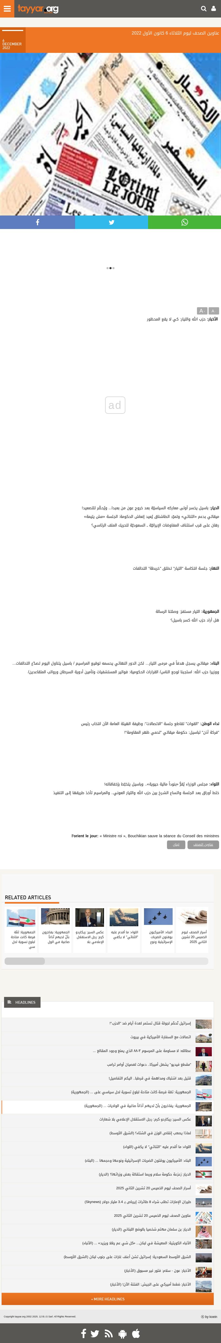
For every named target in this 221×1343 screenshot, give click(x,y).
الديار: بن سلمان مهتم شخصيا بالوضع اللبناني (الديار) (151, 1229)
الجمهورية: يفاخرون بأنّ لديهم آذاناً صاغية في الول (55, 937)
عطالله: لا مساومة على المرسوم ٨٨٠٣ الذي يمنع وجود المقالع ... (142, 1050)
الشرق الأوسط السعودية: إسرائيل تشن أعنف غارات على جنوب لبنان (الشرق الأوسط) (127, 1256)
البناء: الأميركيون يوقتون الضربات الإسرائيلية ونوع (160, 937)
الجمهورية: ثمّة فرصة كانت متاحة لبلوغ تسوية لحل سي (23, 939)
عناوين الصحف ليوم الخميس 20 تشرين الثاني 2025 (152, 1215)
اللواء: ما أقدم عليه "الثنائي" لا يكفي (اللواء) (157, 1146)
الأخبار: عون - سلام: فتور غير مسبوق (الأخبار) (157, 1270)
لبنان (176, 845)
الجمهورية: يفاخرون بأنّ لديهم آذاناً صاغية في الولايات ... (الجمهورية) (137, 1105)
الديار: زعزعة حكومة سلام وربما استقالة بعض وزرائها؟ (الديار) (145, 1174)
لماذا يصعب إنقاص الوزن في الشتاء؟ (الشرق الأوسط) (150, 1133)
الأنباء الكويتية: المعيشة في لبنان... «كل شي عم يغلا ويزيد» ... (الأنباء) (136, 1243)
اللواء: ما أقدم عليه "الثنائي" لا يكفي (124, 934)
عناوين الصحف (203, 845)
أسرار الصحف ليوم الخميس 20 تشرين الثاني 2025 (194, 937)
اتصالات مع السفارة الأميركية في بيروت (160, 1037)
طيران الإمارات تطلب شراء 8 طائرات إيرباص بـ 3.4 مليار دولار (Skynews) (138, 1201)
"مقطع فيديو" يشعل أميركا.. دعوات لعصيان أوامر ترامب (149, 1064)
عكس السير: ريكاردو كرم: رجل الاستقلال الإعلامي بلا (90, 937)
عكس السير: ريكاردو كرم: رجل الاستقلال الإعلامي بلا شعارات (145, 1119)
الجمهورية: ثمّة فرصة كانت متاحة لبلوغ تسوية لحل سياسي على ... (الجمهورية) (131, 1092)
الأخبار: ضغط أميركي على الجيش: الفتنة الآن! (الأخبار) (150, 1284)
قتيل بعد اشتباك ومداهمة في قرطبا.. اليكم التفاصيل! (150, 1078)
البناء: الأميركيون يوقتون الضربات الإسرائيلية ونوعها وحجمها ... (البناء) (138, 1160)
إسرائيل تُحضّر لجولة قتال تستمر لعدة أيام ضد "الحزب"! (150, 1023)
